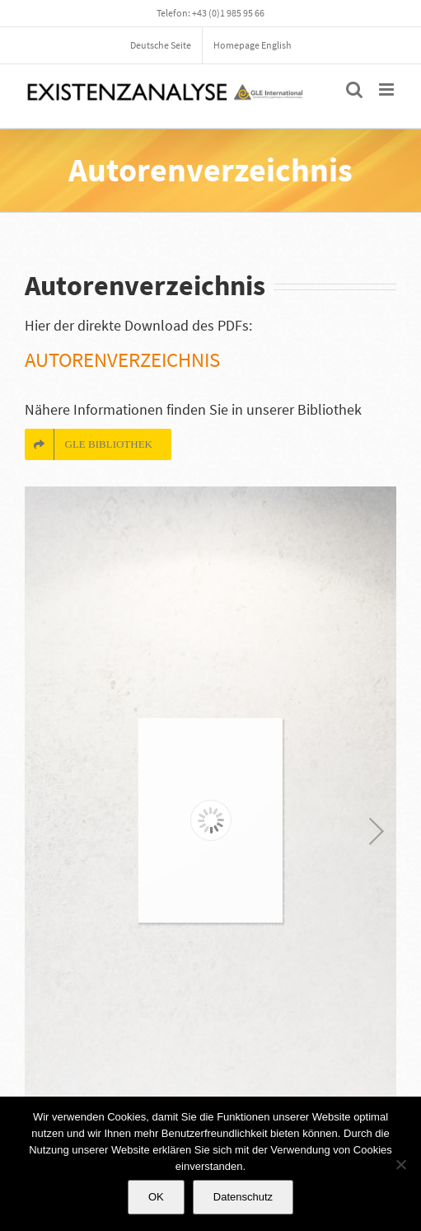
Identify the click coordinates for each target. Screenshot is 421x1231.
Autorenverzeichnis (122, 359)
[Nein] (400, 1164)
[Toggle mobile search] (354, 89)
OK (156, 1197)
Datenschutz (243, 1197)
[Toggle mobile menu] (387, 89)
